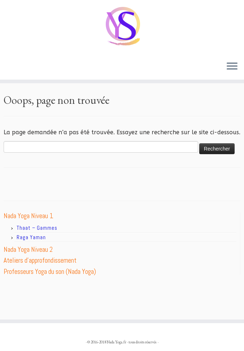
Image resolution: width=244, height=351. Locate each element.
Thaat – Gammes (37, 227)
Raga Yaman (31, 237)
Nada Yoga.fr (116, 341)
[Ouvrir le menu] (232, 66)
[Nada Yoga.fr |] (122, 28)
